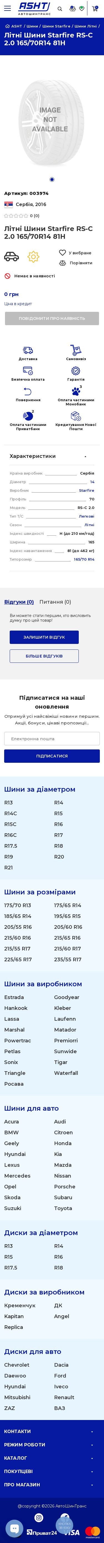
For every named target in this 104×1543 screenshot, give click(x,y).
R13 (8, 803)
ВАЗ (59, 1408)
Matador (65, 1030)
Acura (11, 1122)
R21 (8, 868)
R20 (59, 857)
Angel (61, 1316)
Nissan (62, 1176)
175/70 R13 (17, 905)
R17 (58, 835)
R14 (58, 803)
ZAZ (9, 1408)
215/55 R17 (17, 949)
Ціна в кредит (18, 304)
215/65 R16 (67, 938)
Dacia (61, 1365)
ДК (58, 1306)
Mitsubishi (17, 1397)
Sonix (11, 1062)
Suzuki (12, 1208)
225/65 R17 (18, 960)
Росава (14, 1084)
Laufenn (65, 1019)
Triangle (15, 1073)
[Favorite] (82, 8)
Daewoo (15, 1376)
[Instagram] (38, 1517)
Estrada (14, 997)
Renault (64, 1397)
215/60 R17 (67, 949)
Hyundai (15, 1154)
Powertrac (17, 1041)
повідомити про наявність (52, 318)
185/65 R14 (17, 916)
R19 (8, 857)
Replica (13, 1327)
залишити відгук (44, 637)
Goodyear (66, 997)
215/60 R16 (17, 938)
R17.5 (10, 846)
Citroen (63, 1133)
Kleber (62, 1008)
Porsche (64, 1187)
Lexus (12, 1165)
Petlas (12, 1051)
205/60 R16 (68, 927)
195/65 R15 (67, 916)
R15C (10, 824)
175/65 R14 (67, 905)
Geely (11, 1143)
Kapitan (14, 1316)
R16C (10, 835)
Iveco (61, 1387)
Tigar (60, 1062)
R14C (10, 814)
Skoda (12, 1198)
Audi (60, 1122)
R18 (58, 846)
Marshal (14, 1030)
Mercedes (17, 1176)
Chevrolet (16, 1365)
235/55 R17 (68, 960)
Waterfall (66, 1073)
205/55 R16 (18, 927)
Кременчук (19, 1306)
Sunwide (65, 1051)
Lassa (11, 1019)
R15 (58, 814)
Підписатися (52, 756)
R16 (58, 824)
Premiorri (66, 1041)
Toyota (63, 1208)
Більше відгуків (44, 656)
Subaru (63, 1198)
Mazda (63, 1165)
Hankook (15, 1008)
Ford (60, 1376)
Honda (63, 1143)
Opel (10, 1187)
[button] (52, 179)
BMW (11, 1133)
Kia (58, 1154)
